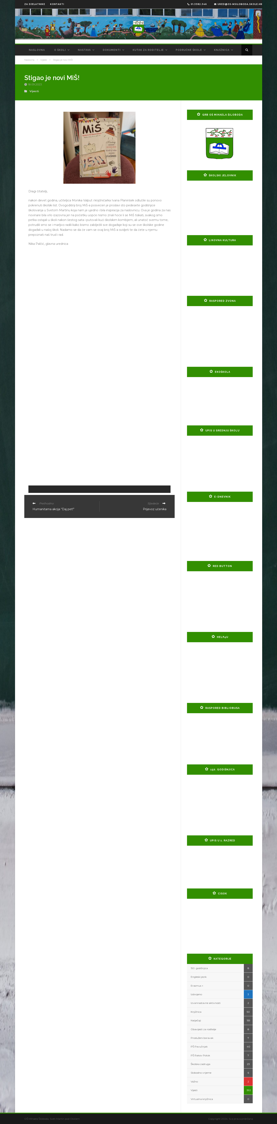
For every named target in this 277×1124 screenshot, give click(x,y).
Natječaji (196, 1020)
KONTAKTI (57, 4)
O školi (60, 50)
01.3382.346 (197, 4)
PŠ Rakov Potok (200, 1055)
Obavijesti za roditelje (203, 1029)
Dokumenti (112, 50)
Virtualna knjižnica (202, 1099)
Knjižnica (221, 50)
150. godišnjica (199, 968)
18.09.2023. (35, 84)
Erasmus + (197, 985)
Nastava (84, 50)
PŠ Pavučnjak (199, 1046)
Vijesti (43, 59)
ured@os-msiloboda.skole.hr (238, 4)
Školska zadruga (200, 1064)
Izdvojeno (196, 994)
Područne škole (189, 50)
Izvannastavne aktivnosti (206, 1002)
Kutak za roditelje (148, 50)
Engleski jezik (199, 976)
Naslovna (37, 50)
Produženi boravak (202, 1037)
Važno (194, 1081)
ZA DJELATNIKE (34, 4)
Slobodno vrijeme (201, 1072)
